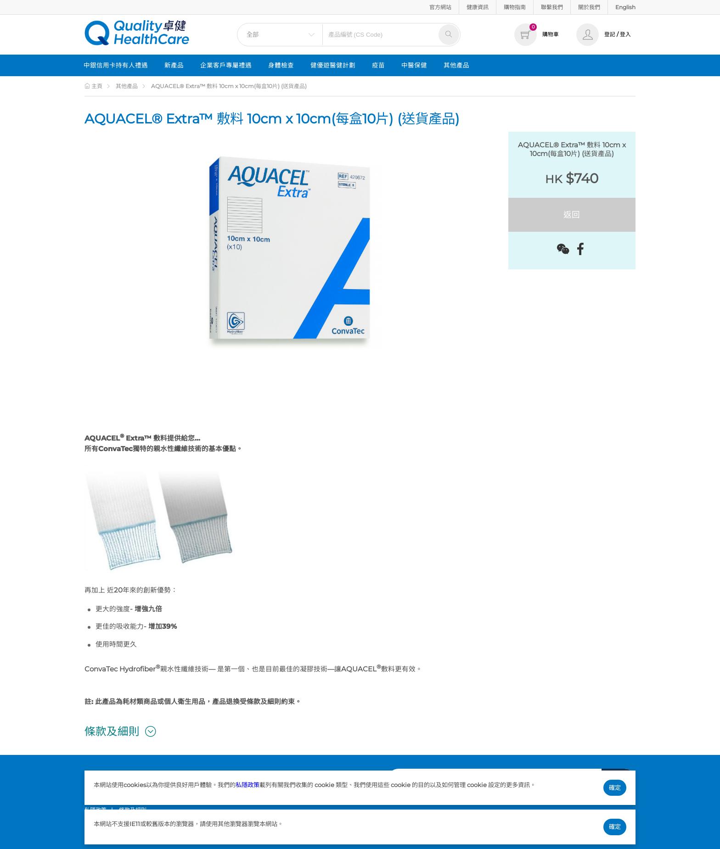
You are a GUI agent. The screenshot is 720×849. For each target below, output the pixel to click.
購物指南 (515, 7)
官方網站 (440, 7)
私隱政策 (247, 784)
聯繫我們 (552, 7)
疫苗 (378, 65)
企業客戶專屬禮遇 (226, 65)
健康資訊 (478, 7)
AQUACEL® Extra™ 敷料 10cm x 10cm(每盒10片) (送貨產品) (229, 86)
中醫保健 (414, 65)
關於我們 (589, 7)
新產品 (174, 65)
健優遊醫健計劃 (332, 65)
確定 (615, 787)
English (625, 7)
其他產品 (456, 65)
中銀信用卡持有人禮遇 (116, 65)
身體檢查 (281, 65)
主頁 (93, 86)
